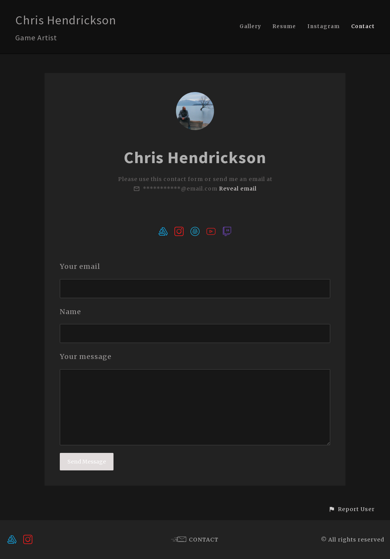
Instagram (323, 26)
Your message (86, 356)
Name (70, 311)
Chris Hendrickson (65, 20)
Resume (284, 26)
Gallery (250, 26)
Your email (80, 266)
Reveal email (238, 188)
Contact (363, 26)
